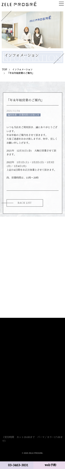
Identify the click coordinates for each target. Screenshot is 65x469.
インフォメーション (22, 71)
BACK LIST (25, 204)
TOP (4, 71)
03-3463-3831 (18, 465)
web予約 (50, 465)
